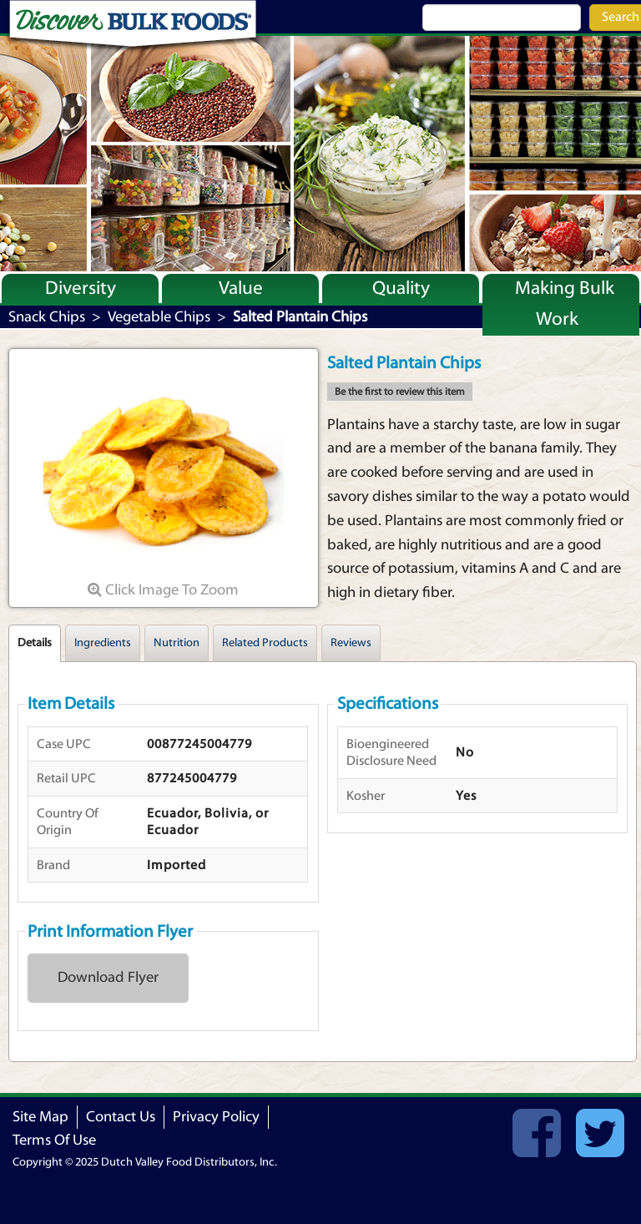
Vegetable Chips (159, 317)
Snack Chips (46, 317)
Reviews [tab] (351, 643)
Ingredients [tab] (102, 643)
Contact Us (120, 1116)
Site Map (40, 1116)
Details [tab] (35, 643)
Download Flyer (108, 977)
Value (241, 288)
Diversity (80, 288)
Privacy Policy (216, 1116)
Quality (401, 288)
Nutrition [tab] (176, 643)
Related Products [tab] (265, 643)
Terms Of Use (54, 1140)
